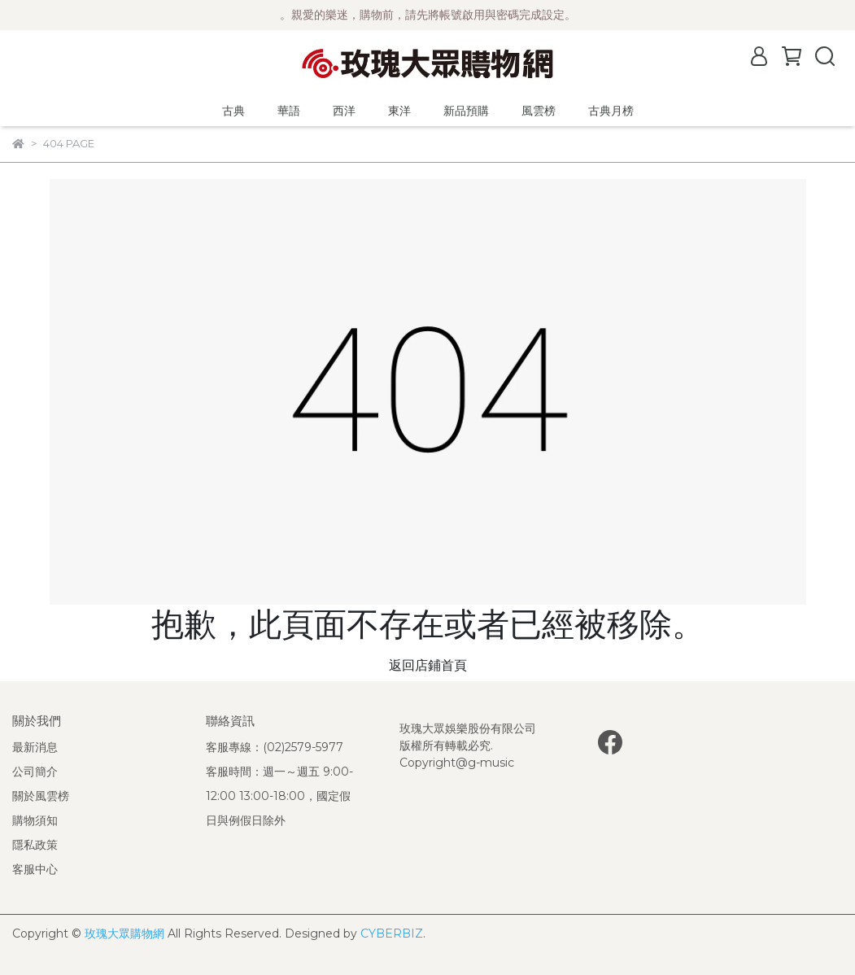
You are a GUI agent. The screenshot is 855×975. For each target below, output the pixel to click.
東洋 (399, 110)
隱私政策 (35, 844)
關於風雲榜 (40, 796)
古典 (233, 110)
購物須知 (35, 820)
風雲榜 (538, 110)
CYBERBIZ (391, 933)
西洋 (344, 110)
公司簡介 (35, 771)
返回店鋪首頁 (428, 665)
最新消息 (35, 747)
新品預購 (466, 110)
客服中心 (35, 869)
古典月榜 (611, 110)
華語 (288, 110)
